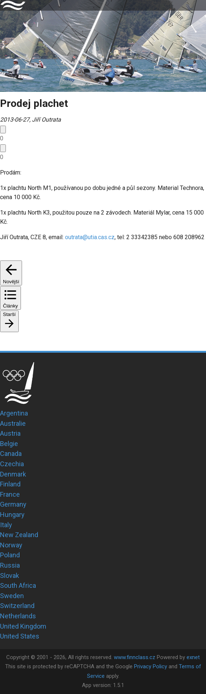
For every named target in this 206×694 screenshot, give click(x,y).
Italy (6, 525)
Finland (10, 484)
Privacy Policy (150, 666)
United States (19, 636)
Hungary (12, 514)
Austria (10, 433)
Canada (11, 453)
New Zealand (19, 535)
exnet (193, 657)
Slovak (9, 575)
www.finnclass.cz (134, 657)
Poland (10, 555)
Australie (13, 423)
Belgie (9, 443)
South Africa (18, 585)
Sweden (12, 596)
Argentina (14, 413)
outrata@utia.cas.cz (90, 237)
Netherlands (18, 616)
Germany (13, 504)
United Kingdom (23, 626)
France (10, 494)
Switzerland (17, 606)
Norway (11, 545)
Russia (10, 565)
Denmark (13, 474)
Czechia (12, 464)
